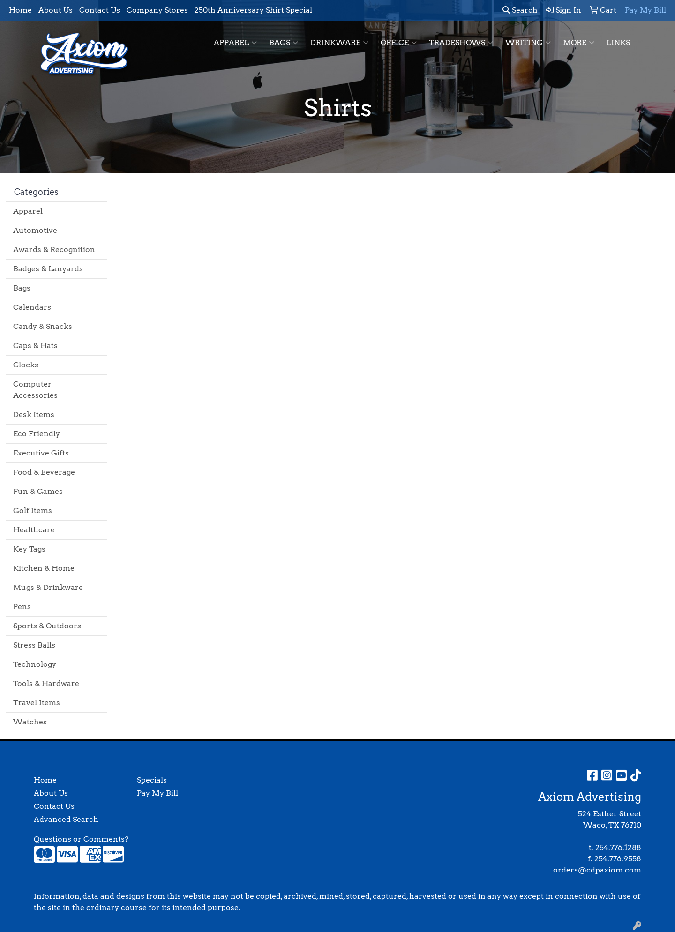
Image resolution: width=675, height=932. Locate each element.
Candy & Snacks (42, 326)
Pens (22, 606)
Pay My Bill (157, 793)
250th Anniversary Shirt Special (253, 10)
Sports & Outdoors (47, 625)
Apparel (235, 42)
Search (520, 10)
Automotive (35, 230)
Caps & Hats (35, 345)
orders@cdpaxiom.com (597, 869)
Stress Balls (34, 645)
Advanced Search (66, 819)
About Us (55, 10)
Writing (528, 42)
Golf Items (32, 510)
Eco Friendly (36, 433)
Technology (34, 664)
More (578, 42)
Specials (152, 779)
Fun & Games (38, 491)
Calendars (32, 307)
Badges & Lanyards (48, 268)
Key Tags (29, 548)
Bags (283, 42)
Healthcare (34, 529)
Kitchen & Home (44, 568)
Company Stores (157, 10)
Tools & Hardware (46, 683)
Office (399, 42)
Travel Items (36, 702)
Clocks (25, 364)
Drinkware (339, 42)
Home (20, 10)
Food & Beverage (44, 472)
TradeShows (461, 42)
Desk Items (33, 414)
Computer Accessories (35, 390)
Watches (30, 721)
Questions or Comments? (81, 839)
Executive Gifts (41, 452)
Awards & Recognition (54, 249)
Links (618, 42)
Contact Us (99, 10)
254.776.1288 (618, 847)
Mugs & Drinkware (48, 587)
